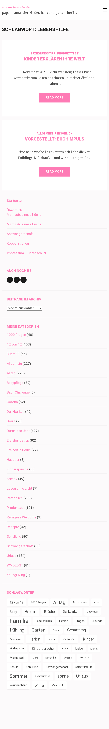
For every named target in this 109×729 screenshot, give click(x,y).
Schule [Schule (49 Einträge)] (14, 667)
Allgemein (45, 133)
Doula (11, 421)
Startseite (14, 201)
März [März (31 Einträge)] (35, 657)
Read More (54, 97)
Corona (12, 402)
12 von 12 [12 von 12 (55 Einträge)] (16, 602)
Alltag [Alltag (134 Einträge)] (59, 602)
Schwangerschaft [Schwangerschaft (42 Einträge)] (57, 667)
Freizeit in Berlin (19, 450)
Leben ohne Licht (19, 488)
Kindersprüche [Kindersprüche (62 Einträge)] (43, 649)
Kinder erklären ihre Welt (54, 58)
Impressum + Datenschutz (27, 253)
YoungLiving (16, 575)
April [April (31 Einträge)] (96, 602)
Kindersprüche (17, 469)
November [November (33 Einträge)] (51, 657)
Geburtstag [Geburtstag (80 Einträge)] (76, 630)
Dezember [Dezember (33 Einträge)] (92, 611)
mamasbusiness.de (15, 6)
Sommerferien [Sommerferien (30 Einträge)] (42, 676)
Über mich (14, 210)
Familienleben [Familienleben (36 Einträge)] (44, 620)
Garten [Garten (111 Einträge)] (38, 630)
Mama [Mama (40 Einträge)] (94, 648)
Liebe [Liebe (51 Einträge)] (79, 648)
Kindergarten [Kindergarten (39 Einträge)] (17, 648)
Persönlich (63, 133)
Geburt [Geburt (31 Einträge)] (56, 630)
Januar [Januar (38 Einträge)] (52, 639)
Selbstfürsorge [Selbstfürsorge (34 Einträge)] (83, 667)
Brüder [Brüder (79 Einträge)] (49, 611)
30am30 (13, 354)
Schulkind (14, 536)
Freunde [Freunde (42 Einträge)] (97, 621)
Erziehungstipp (43, 53)
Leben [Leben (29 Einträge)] (64, 648)
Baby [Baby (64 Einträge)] (13, 612)
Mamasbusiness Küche (24, 215)
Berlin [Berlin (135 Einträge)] (30, 612)
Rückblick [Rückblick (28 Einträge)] (84, 657)
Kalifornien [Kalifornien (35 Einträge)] (69, 639)
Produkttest (68, 53)
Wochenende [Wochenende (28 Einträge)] (58, 685)
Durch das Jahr (18, 431)
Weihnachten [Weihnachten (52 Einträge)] (18, 685)
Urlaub (11, 556)
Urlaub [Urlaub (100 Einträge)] (82, 676)
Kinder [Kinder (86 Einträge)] (88, 639)
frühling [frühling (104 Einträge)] (17, 630)
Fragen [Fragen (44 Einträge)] (80, 621)
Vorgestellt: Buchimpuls (54, 139)
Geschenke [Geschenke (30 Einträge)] (15, 639)
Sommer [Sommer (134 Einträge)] (19, 676)
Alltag (11, 373)
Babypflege (15, 383)
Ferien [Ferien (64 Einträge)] (63, 621)
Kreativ (12, 479)
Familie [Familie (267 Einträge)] (19, 621)
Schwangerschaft (20, 234)
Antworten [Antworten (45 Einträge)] (80, 602)
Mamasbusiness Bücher (25, 224)
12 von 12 (14, 344)
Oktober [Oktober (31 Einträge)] (68, 657)
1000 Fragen (16, 335)
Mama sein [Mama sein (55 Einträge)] (17, 658)
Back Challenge (18, 392)
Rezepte (13, 527)
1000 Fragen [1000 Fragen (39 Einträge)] (38, 602)
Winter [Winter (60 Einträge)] (39, 685)
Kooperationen (18, 243)
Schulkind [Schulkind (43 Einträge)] (32, 667)
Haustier (13, 460)
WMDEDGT (15, 565)
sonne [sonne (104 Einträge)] (63, 676)
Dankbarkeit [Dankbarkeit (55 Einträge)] (71, 612)
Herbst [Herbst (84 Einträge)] (34, 639)
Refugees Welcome (21, 517)
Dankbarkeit (15, 412)
